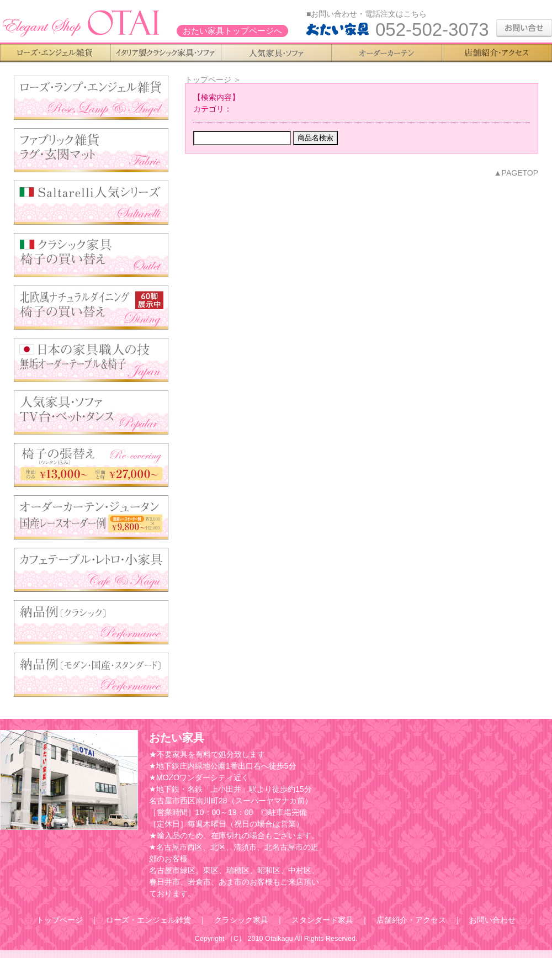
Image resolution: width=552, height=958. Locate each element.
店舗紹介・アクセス (411, 919)
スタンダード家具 (322, 919)
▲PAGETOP (516, 172)
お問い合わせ (492, 919)
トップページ (208, 79)
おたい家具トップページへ (232, 31)
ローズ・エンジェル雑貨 (148, 919)
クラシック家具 (241, 919)
